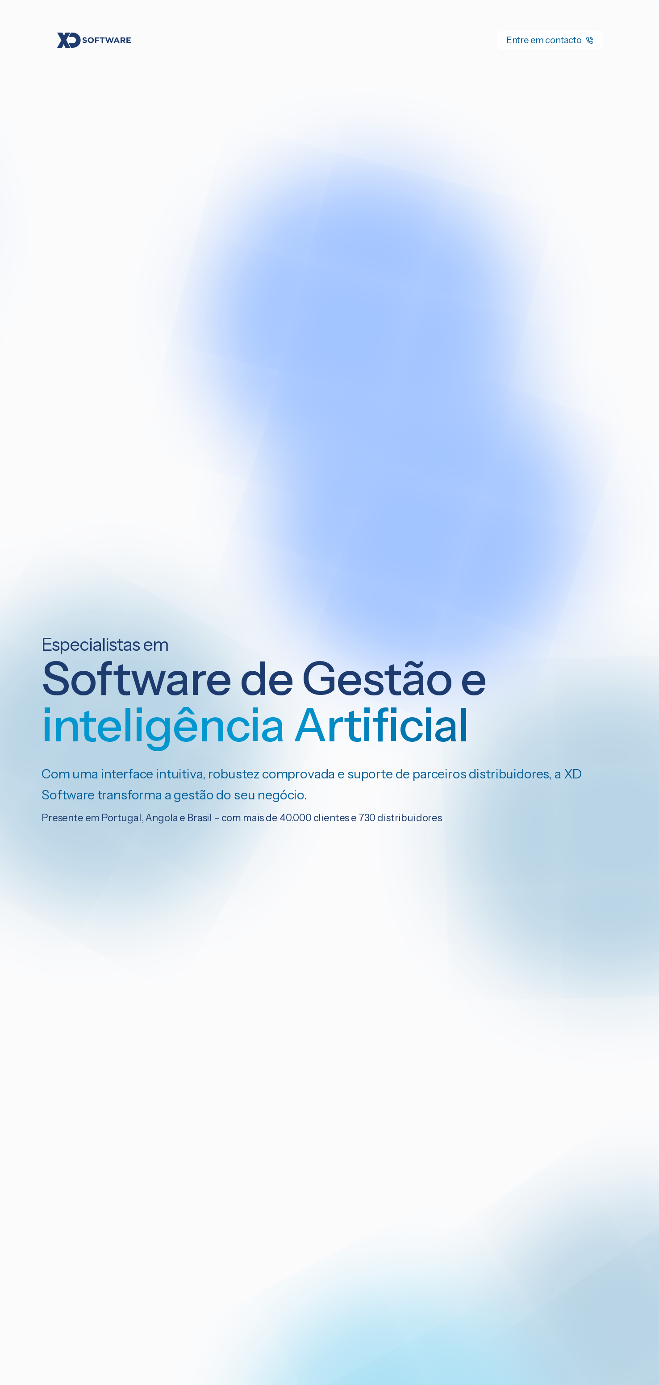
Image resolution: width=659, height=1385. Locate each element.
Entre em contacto (549, 40)
